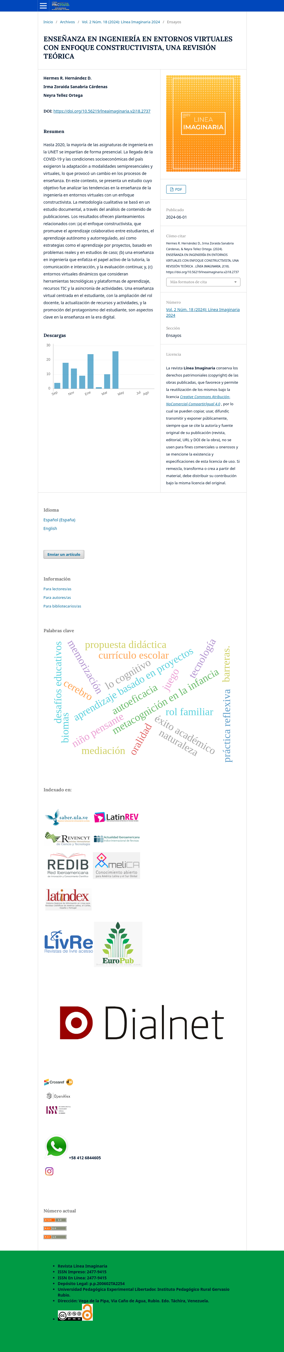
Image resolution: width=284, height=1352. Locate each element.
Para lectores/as (58, 588)
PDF (178, 189)
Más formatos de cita (188, 281)
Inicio (48, 21)
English (50, 528)
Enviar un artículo (64, 554)
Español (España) (59, 519)
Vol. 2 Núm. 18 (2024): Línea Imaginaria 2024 (121, 21)
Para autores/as (57, 597)
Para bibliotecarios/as (62, 606)
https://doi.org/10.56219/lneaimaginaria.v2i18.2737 (102, 111)
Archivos (67, 21)
